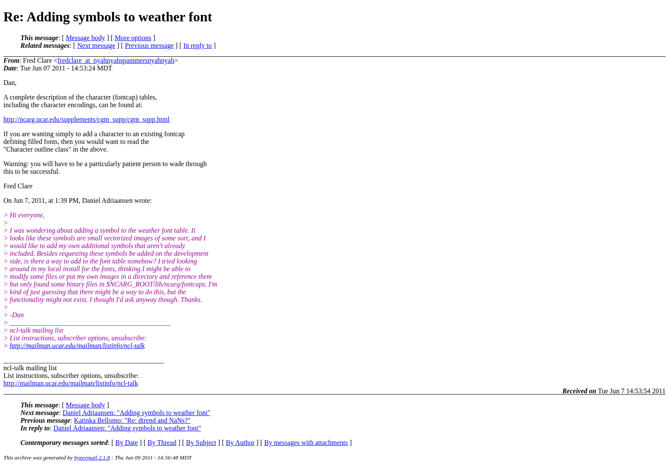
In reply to (197, 45)
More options (133, 37)
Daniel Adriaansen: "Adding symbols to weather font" (136, 412)
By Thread (162, 442)
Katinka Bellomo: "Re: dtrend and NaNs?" (132, 420)
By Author (240, 442)
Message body (85, 37)
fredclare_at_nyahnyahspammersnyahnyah (116, 60)
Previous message (149, 45)
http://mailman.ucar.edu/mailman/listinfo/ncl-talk (77, 345)
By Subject (201, 442)
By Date (126, 442)
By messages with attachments (306, 442)
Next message (96, 45)
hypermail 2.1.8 (92, 457)
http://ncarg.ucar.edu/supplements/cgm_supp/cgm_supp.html (86, 119)
